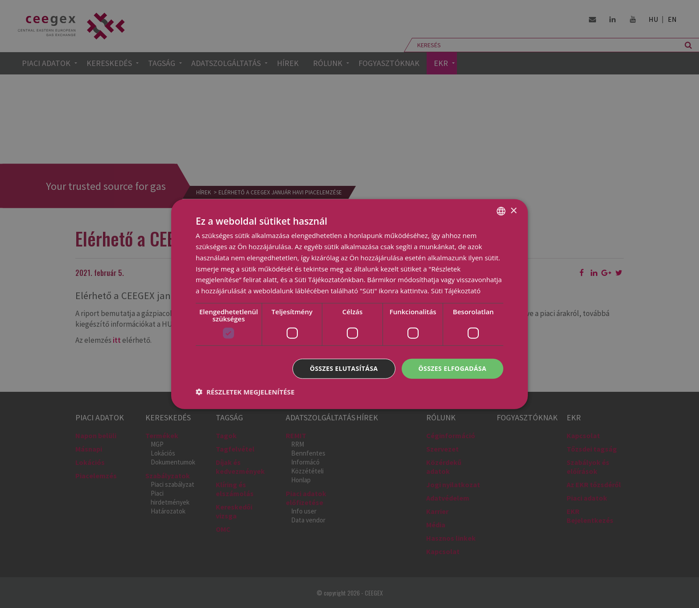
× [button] (513, 210)
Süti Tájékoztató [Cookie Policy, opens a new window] (456, 290)
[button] (245, 391)
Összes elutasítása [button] (344, 368)
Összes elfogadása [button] (452, 368)
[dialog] (349, 304)
